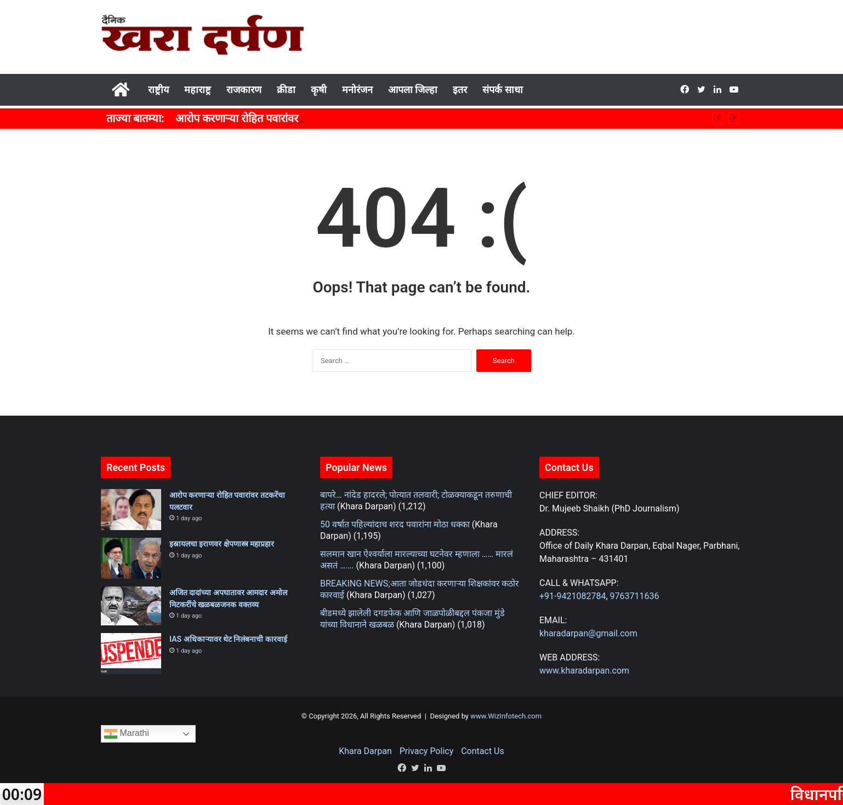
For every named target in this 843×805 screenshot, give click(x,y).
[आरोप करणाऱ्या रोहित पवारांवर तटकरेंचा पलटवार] (131, 509)
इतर (460, 89)
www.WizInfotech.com (505, 716)
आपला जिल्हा (412, 89)
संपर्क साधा (502, 89)
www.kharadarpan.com (584, 670)
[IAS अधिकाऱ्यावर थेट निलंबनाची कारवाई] (131, 653)
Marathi (126, 733)
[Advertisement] (531, 35)
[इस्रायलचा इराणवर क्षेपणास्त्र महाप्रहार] (131, 558)
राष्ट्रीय (158, 89)
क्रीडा (286, 89)
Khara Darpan (365, 751)
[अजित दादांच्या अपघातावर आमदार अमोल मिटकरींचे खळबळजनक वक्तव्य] (131, 605)
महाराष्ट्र (197, 89)
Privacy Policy (427, 751)
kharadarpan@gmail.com (588, 633)
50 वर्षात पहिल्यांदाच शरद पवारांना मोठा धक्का (395, 524)
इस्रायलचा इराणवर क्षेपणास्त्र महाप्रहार (221, 543)
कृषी (319, 89)
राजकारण (243, 89)
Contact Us (482, 751)
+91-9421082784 (572, 596)
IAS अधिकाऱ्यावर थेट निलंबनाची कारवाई (228, 639)
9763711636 (634, 596)
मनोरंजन (357, 89)
